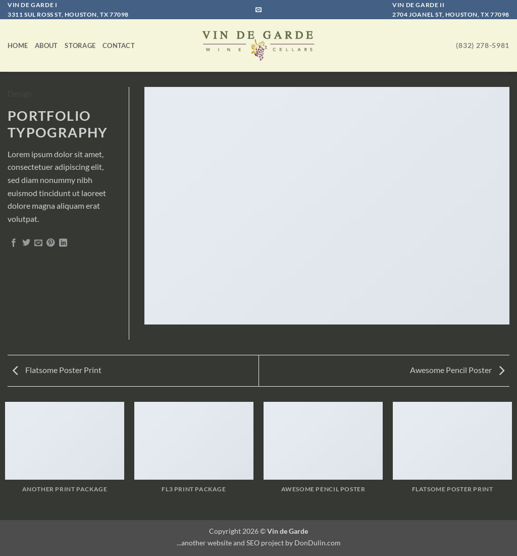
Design (20, 93)
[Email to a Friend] (38, 243)
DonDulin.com (317, 542)
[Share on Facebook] (14, 243)
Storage (80, 45)
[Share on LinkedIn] (63, 243)
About (46, 45)
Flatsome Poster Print (57, 370)
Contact (118, 45)
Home (18, 45)
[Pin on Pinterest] (50, 243)
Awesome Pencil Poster (457, 370)
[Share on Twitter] (26, 243)
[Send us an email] (258, 10)
